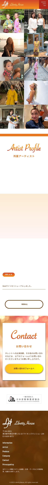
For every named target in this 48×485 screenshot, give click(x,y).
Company (6, 456)
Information (7, 443)
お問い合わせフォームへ (24, 368)
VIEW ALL (25, 304)
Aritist (5, 447)
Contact (6, 460)
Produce (6, 451)
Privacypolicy (8, 464)
